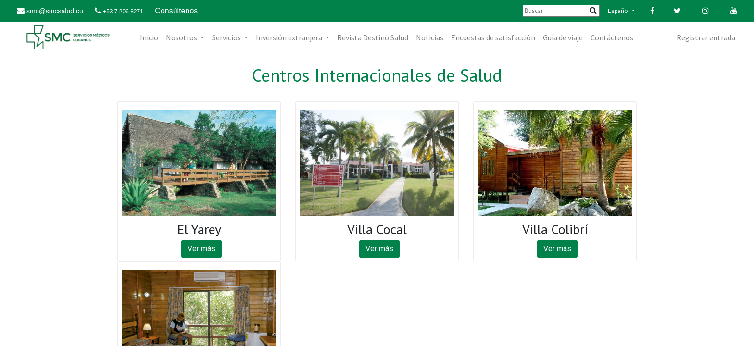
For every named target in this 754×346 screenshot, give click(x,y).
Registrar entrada (706, 37)
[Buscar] (561, 11)
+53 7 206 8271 (123, 11)
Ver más (201, 248)
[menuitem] (149, 37)
